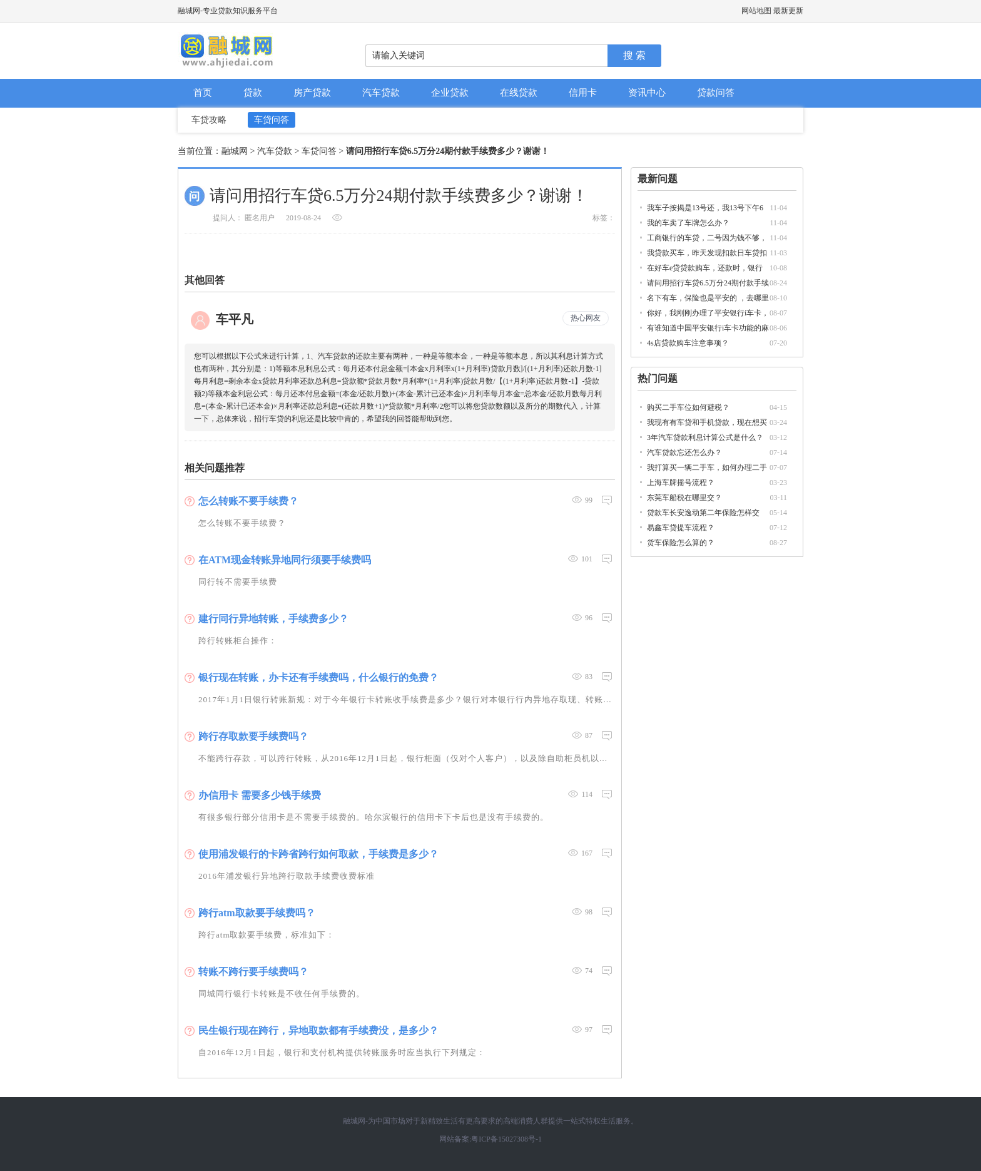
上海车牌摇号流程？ (680, 482)
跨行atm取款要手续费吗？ (256, 913)
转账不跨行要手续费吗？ (253, 971)
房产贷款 (312, 93)
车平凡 (234, 319)
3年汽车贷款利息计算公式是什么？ (705, 437)
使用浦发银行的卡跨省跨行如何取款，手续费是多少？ (318, 854)
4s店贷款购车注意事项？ (688, 343)
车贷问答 (271, 120)
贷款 (252, 93)
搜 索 (634, 55)
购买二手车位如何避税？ (688, 407)
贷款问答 (715, 93)
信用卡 (583, 93)
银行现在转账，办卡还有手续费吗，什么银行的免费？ (318, 677)
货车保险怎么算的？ (680, 542)
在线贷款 (518, 93)
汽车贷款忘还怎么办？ (684, 452)
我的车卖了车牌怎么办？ (688, 222)
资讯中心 (647, 93)
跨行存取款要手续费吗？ (253, 736)
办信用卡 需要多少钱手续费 (259, 795)
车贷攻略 (208, 120)
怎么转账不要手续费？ (248, 501)
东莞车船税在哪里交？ (684, 497)
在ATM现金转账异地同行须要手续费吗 (284, 560)
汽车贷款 (381, 93)
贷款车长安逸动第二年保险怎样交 (703, 512)
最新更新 (788, 10)
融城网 (234, 151)
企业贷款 (450, 93)
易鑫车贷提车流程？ (680, 527)
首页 (202, 93)
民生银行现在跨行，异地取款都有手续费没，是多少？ (318, 1030)
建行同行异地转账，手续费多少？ (273, 618)
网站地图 (756, 10)
